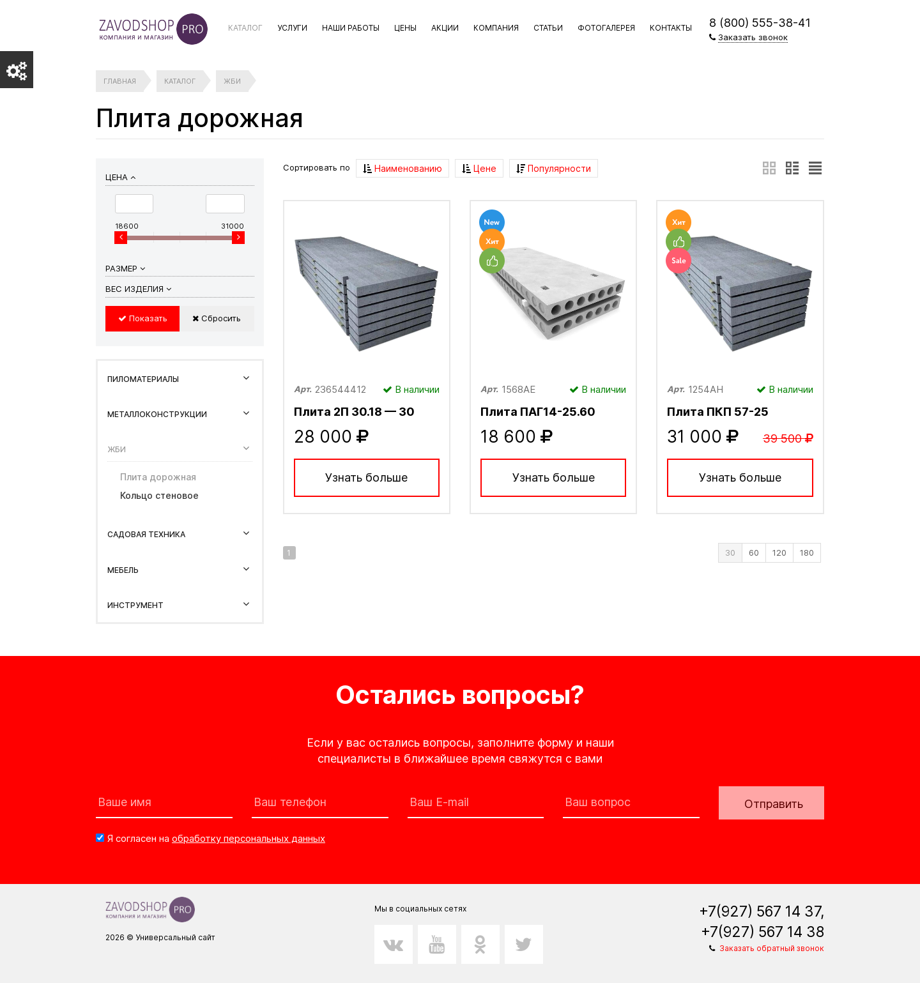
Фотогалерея (606, 28)
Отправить (773, 804)
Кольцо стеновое (159, 495)
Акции (445, 28)
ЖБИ (116, 449)
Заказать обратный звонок (771, 948)
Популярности (553, 168)
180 (807, 552)
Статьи (548, 28)
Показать (142, 318)
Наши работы (350, 28)
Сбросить (216, 318)
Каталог (245, 28)
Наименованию (402, 168)
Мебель (123, 570)
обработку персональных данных (248, 838)
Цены (405, 28)
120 (779, 552)
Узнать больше (366, 477)
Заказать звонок (753, 37)
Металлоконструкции (157, 414)
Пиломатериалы (143, 379)
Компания (496, 28)
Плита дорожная (158, 476)
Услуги (292, 28)
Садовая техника (146, 534)
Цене (479, 168)
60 (754, 552)
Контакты (671, 28)
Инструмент (135, 605)
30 (730, 552)
